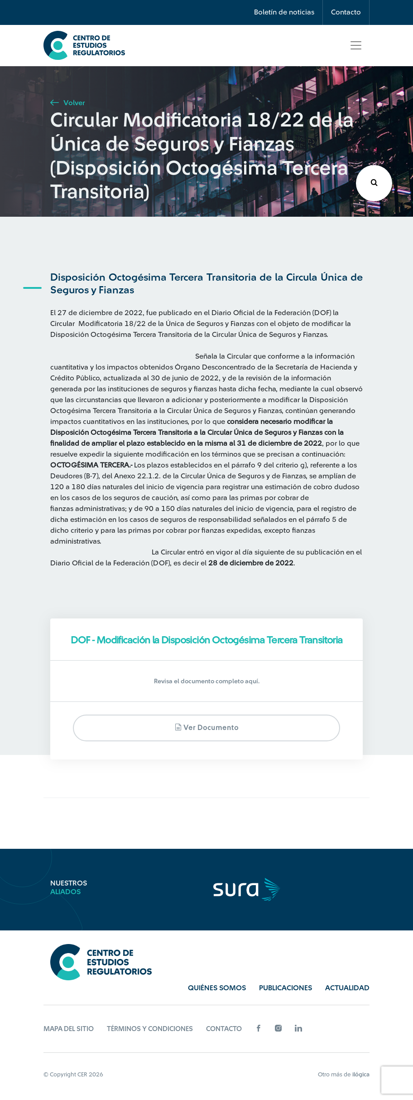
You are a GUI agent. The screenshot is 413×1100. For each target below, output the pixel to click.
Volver (67, 103)
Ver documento (207, 727)
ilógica (361, 1074)
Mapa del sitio (68, 1029)
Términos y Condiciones (150, 1029)
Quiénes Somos (217, 988)
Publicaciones (285, 988)
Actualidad (347, 988)
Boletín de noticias (284, 12)
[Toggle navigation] (356, 45)
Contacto (346, 12)
